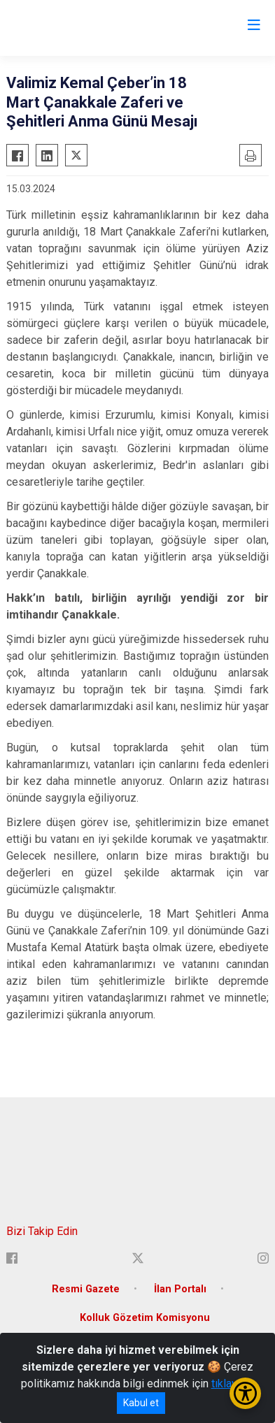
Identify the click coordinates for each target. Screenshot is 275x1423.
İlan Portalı (180, 1289)
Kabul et (141, 1402)
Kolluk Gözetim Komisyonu (145, 1318)
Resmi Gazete (86, 1289)
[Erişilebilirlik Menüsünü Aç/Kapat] (245, 1393)
